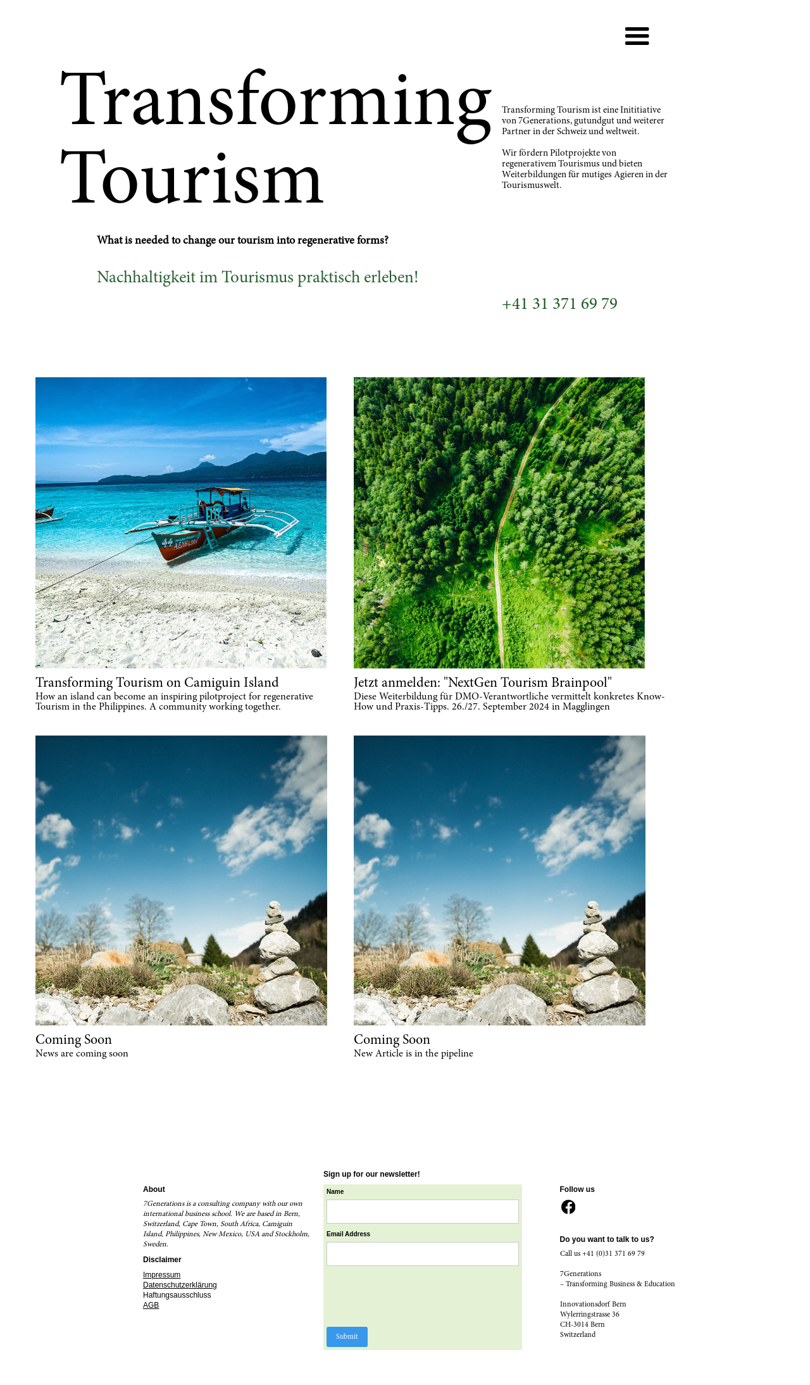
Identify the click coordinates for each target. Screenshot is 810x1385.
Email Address (348, 1234)
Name (335, 1191)
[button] (637, 36)
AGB (151, 1305)
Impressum (161, 1274)
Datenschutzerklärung (180, 1285)
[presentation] (423, 1297)
